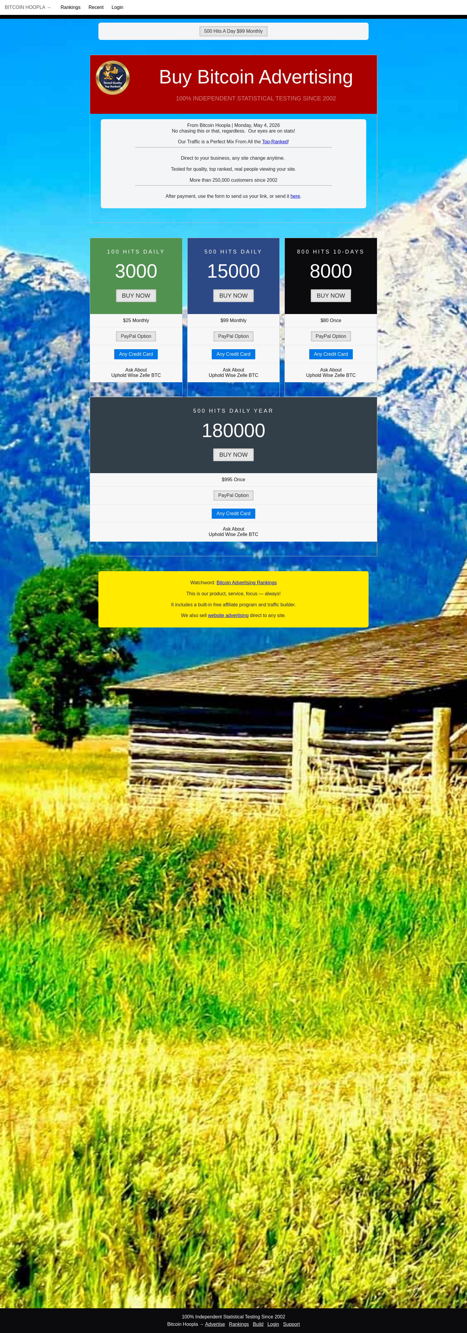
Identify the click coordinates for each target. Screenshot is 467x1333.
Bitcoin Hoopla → (28, 7)
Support (291, 1324)
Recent (96, 7)
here (295, 196)
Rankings (71, 7)
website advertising (228, 615)
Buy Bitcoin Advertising (233, 90)
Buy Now (136, 295)
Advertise (215, 1324)
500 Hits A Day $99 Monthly (233, 31)
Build (258, 1324)
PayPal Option (136, 336)
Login (117, 7)
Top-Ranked (275, 141)
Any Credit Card (136, 354)
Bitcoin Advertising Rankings (247, 582)
